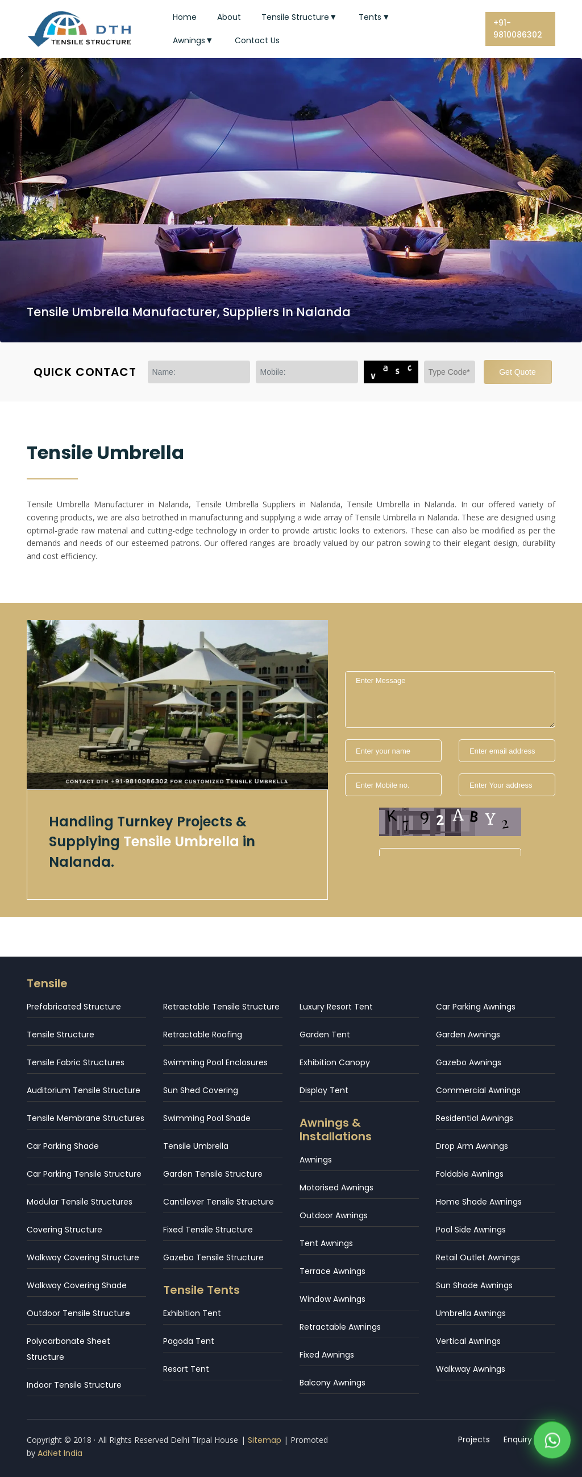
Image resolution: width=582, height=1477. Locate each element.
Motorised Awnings (336, 1187)
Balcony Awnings (332, 1382)
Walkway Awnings (470, 1369)
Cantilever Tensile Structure (218, 1201)
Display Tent (324, 1090)
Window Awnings (332, 1299)
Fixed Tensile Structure (208, 1229)
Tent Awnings (326, 1243)
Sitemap (264, 1440)
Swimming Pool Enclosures (215, 1062)
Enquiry (518, 1439)
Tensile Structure (300, 17)
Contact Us (257, 40)
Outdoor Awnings (334, 1215)
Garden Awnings (468, 1034)
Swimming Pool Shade (207, 1118)
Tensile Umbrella (195, 1146)
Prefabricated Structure (74, 1006)
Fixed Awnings (327, 1354)
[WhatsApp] (552, 1443)
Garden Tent (325, 1034)
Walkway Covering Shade (77, 1285)
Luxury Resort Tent (336, 1006)
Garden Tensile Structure (213, 1174)
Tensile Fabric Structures (75, 1062)
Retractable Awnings (340, 1327)
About (229, 17)
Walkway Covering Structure (83, 1257)
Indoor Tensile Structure (74, 1385)
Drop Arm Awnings (472, 1146)
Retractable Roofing (202, 1034)
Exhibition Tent (192, 1313)
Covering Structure (64, 1229)
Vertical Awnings (468, 1341)
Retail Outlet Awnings (478, 1257)
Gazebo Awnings (468, 1062)
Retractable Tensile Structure (221, 1006)
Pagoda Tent (188, 1341)
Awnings (194, 40)
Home (185, 17)
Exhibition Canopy (335, 1062)
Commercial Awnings (478, 1090)
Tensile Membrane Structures (85, 1118)
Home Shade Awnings (479, 1201)
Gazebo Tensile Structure (213, 1257)
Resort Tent (186, 1369)
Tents (375, 17)
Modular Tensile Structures (79, 1201)
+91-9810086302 (517, 28)
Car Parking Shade (63, 1146)
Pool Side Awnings (471, 1229)
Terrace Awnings (332, 1271)
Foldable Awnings (470, 1174)
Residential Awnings (474, 1118)
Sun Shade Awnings (474, 1285)
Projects (474, 1439)
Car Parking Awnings (476, 1006)
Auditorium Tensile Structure (83, 1090)
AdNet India (60, 1453)
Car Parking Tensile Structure (84, 1174)
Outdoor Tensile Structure (78, 1313)
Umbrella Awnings (471, 1313)
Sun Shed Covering (200, 1090)
